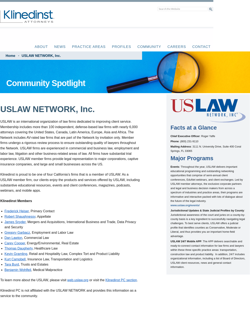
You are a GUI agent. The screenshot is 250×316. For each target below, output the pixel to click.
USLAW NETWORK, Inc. (41, 56)
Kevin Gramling (16, 254)
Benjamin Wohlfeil (18, 270)
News (60, 47)
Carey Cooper (15, 243)
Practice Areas (88, 47)
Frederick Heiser (17, 211)
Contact (201, 47)
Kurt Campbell (15, 259)
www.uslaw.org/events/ (185, 205)
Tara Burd (12, 264)
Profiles (121, 47)
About (41, 47)
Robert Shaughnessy (20, 216)
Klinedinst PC (34, 18)
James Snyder (15, 222)
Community (149, 47)
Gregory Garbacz (17, 232)
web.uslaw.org (77, 280)
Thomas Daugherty (19, 248)
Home (10, 56)
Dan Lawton (13, 238)
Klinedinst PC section (121, 280)
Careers (177, 47)
